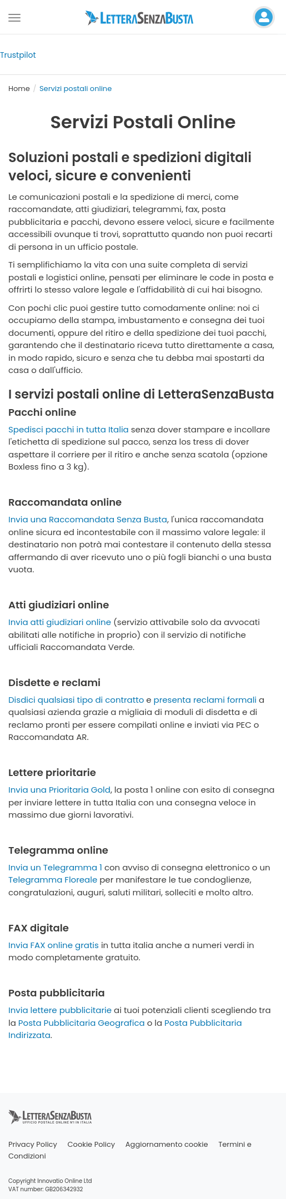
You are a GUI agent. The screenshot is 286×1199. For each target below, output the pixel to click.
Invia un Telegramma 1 (55, 867)
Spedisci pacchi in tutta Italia (68, 429)
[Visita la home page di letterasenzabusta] (143, 17)
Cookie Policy (92, 1144)
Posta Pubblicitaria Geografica (81, 1023)
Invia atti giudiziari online (59, 622)
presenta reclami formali (205, 700)
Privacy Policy (32, 1144)
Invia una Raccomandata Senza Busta (87, 519)
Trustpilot (18, 55)
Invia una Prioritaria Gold (59, 789)
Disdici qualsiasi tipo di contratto (76, 700)
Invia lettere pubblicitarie (60, 1010)
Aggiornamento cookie (167, 1144)
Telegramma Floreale (52, 879)
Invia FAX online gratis (53, 945)
